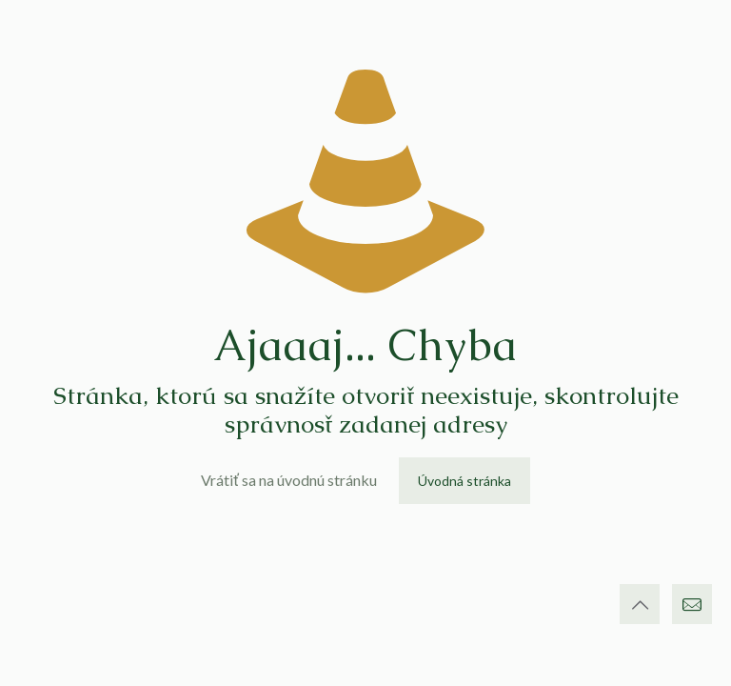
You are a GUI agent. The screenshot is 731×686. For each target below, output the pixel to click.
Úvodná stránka (464, 481)
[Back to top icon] (640, 604)
